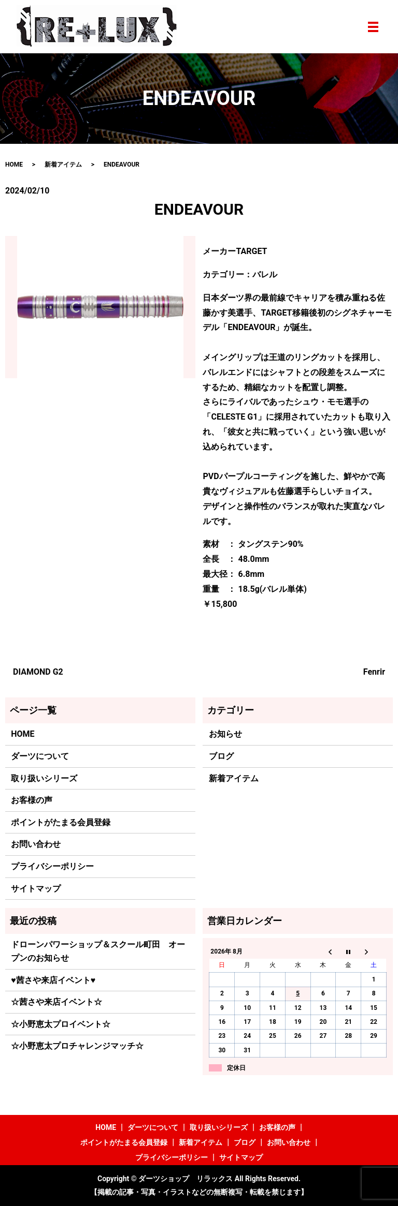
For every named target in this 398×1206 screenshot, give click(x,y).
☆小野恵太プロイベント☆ (60, 1024)
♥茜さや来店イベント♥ (53, 980)
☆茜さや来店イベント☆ (56, 1002)
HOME (14, 164)
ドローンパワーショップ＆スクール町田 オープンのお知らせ (98, 951)
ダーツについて (40, 756)
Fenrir (374, 672)
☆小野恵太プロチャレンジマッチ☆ (77, 1046)
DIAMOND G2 (38, 672)
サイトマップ (36, 889)
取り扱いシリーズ (44, 778)
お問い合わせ (36, 844)
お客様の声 (31, 800)
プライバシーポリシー (52, 866)
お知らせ (225, 734)
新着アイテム (63, 164)
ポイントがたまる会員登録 (60, 822)
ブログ (221, 756)
